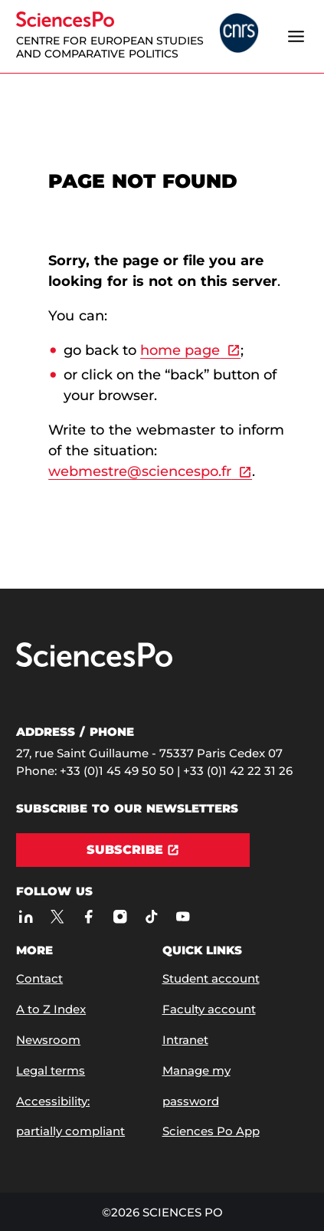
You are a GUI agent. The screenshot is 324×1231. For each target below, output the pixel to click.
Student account (211, 978)
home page (180, 350)
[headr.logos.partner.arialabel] (239, 34)
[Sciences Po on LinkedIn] (25, 916)
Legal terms (50, 1070)
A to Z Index (51, 1009)
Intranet (185, 1039)
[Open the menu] (296, 36)
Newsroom (48, 1039)
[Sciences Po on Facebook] (88, 916)
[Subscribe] (133, 850)
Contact (39, 978)
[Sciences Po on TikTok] (151, 916)
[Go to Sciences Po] (94, 663)
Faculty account (209, 1009)
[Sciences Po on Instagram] (119, 916)
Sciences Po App (211, 1131)
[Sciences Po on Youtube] (182, 916)
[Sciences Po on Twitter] (57, 916)
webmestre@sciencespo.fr (139, 471)
